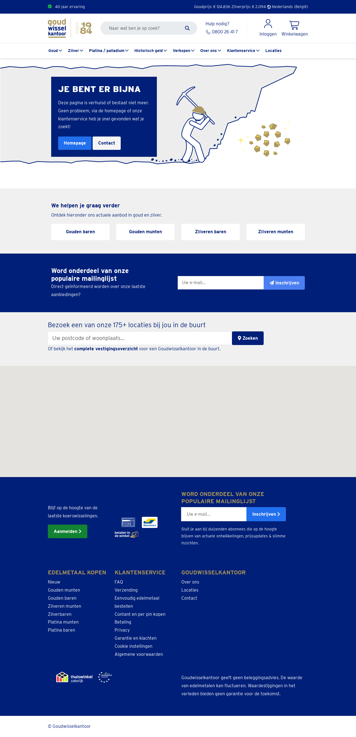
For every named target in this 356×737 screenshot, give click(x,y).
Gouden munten (64, 590)
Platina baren (61, 630)
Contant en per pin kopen (140, 614)
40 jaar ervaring (70, 6)
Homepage (75, 143)
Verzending (126, 590)
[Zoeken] (187, 28)
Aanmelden (67, 531)
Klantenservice (241, 50)
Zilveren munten (64, 606)
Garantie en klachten (136, 638)
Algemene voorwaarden (139, 654)
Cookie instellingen (133, 646)
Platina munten (63, 622)
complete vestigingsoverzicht (106, 348)
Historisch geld (148, 50)
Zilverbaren (59, 614)
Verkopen (181, 50)
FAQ (119, 582)
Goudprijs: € (212, 6)
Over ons (208, 50)
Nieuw (54, 582)
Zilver (73, 50)
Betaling (123, 622)
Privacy (122, 630)
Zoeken (248, 338)
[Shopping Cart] (294, 28)
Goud (53, 50)
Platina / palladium (106, 50)
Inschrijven (266, 514)
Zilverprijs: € (248, 6)
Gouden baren (62, 598)
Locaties (273, 50)
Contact (106, 143)
